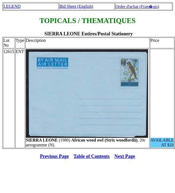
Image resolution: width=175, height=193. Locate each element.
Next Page (124, 156)
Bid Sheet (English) (76, 6)
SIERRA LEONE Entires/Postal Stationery (88, 33)
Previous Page (54, 156)
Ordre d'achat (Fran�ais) (137, 6)
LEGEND (12, 6)
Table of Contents (92, 156)
